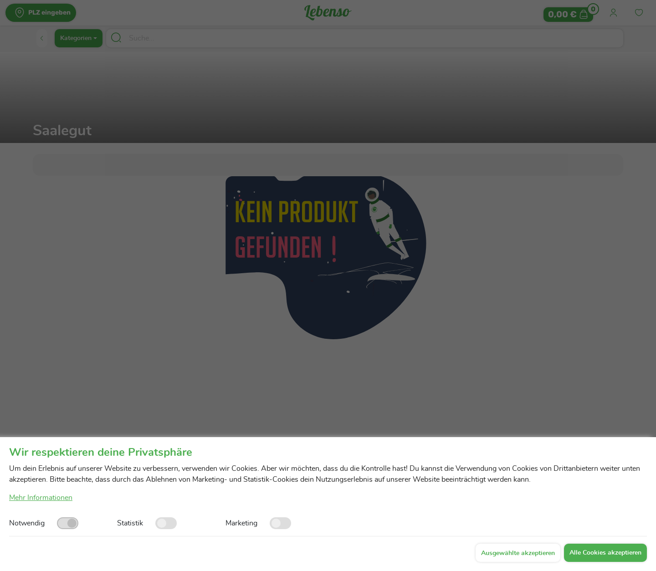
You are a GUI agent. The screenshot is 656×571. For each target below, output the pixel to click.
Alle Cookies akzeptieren (605, 553)
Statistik (130, 523)
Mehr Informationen (40, 497)
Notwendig (27, 523)
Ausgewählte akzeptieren (518, 553)
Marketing (241, 523)
